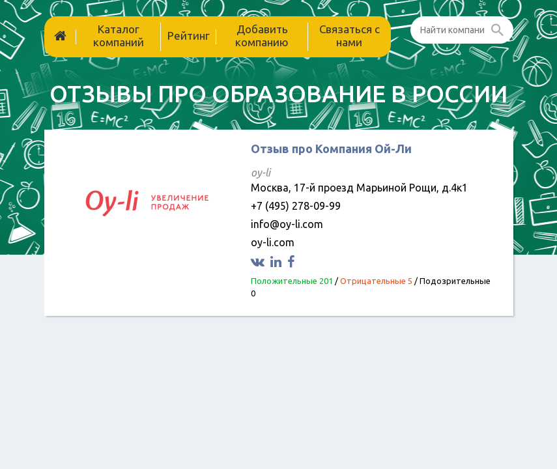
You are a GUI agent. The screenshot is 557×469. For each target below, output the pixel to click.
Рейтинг (188, 35)
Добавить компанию (262, 35)
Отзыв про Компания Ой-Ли (331, 148)
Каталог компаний (118, 35)
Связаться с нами (349, 35)
